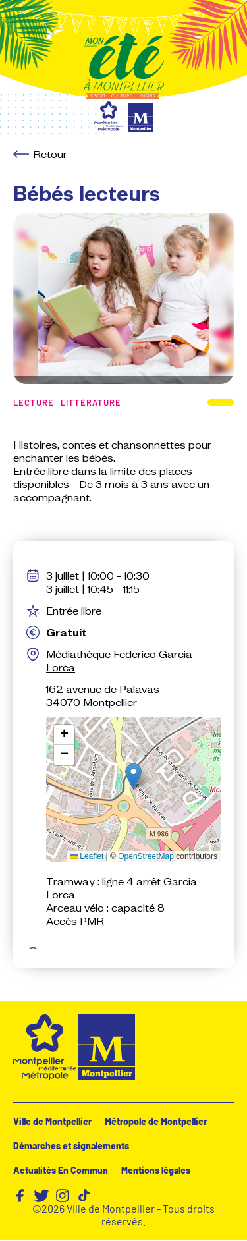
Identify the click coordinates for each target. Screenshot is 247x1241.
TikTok (83, 1195)
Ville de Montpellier (52, 1121)
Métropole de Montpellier (156, 1121)
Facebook (20, 1195)
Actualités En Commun (60, 1170)
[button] (133, 776)
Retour (50, 154)
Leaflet (86, 856)
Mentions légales (155, 1170)
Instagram (62, 1195)
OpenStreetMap (146, 856)
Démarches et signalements (71, 1145)
